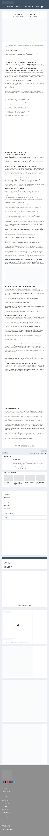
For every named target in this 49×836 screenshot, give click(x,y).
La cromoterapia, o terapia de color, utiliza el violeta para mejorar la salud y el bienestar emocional (22, 177)
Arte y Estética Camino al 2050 (8, 483)
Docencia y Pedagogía (8, 566)
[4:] (34, 237)
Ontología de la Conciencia (7, 800)
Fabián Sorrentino (20, 16)
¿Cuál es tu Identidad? (29, 482)
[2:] (12, 429)
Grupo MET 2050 (5, 817)
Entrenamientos (29, 6)
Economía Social (7, 497)
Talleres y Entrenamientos (8, 510)
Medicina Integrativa (7, 567)
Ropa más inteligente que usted (40, 483)
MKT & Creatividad (33, 16)
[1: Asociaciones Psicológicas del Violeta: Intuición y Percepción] (39, 156)
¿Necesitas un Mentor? (6, 791)
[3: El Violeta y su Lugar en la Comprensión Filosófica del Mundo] (19, 367)
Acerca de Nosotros (8, 6)
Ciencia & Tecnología (7, 491)
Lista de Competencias (8, 563)
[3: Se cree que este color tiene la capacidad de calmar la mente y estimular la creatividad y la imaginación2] (30, 161)
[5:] (40, 242)
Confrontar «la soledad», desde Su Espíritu (18, 483)
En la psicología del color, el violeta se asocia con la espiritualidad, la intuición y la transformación (22, 156)
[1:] (36, 215)
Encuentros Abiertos (6, 812)
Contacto (37, 6)
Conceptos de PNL (7, 562)
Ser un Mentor (5, 793)
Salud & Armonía (7, 508)
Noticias (3, 790)
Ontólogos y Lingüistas (8, 564)
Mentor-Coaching (7, 502)
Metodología (20, 6)
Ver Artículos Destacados (8, 513)
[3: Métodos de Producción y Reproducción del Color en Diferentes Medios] (25, 76)
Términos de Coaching (8, 561)
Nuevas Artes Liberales (6, 814)
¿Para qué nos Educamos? (7, 803)
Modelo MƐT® (5, 799)
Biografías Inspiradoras (6, 801)
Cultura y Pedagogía (7, 494)
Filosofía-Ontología (7, 500)
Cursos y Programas (6, 809)
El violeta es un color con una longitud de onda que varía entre (20, 64)
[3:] (18, 230)
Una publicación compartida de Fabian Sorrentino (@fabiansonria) (17, 642)
